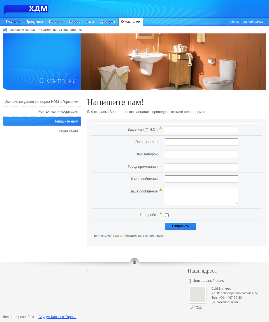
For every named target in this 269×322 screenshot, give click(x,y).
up (134, 262)
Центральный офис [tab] (208, 281)
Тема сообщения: (144, 179)
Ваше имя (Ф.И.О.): (143, 129)
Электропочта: (147, 142)
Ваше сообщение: (144, 191)
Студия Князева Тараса (57, 317)
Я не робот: (149, 215)
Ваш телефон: (147, 154)
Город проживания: (143, 167)
